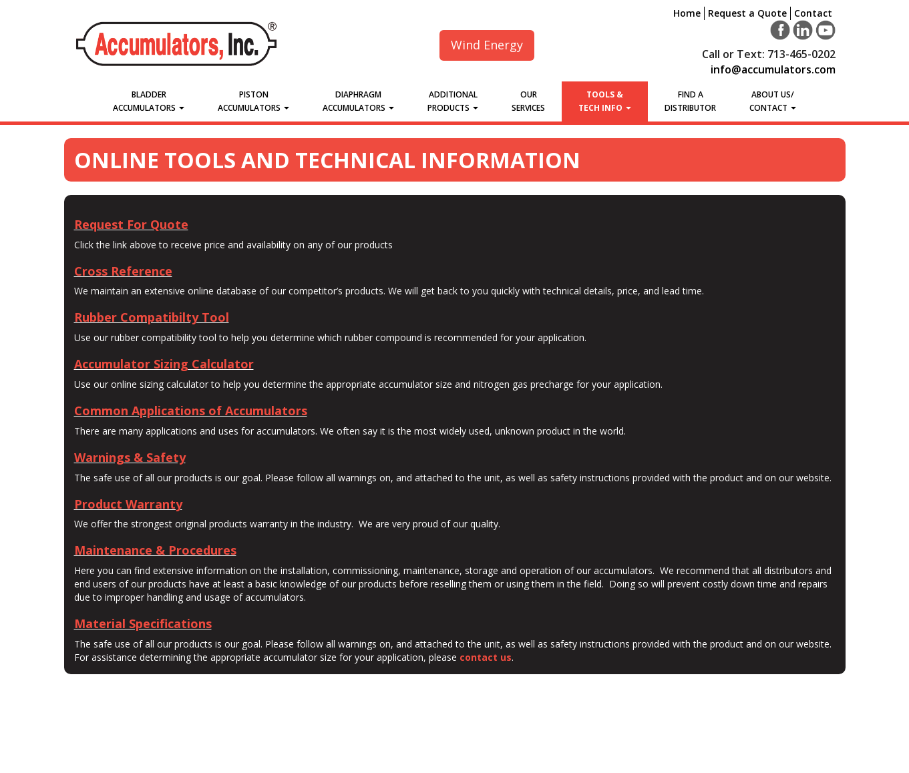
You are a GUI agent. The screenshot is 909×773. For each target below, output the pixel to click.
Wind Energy (487, 45)
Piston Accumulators (253, 101)
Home (687, 13)
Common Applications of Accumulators (190, 411)
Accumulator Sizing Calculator (164, 364)
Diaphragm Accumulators (358, 101)
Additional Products (452, 101)
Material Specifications (143, 623)
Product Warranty (128, 504)
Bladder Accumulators (148, 101)
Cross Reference (123, 271)
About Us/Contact (772, 101)
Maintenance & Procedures (155, 550)
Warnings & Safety (130, 457)
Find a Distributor (690, 101)
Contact (813, 13)
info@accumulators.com (773, 69)
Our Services (528, 101)
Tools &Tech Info (604, 101)
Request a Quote (747, 13)
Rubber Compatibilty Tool (151, 317)
